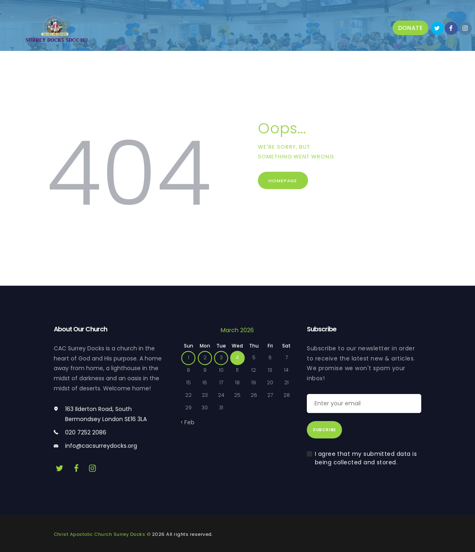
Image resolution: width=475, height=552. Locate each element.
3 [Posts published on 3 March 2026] (221, 357)
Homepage (283, 180)
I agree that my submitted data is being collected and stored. (366, 458)
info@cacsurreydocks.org (101, 446)
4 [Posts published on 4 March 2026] (237, 357)
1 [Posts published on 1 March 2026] (188, 357)
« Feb (187, 422)
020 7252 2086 (85, 432)
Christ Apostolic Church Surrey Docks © (102, 534)
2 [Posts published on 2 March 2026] (205, 357)
